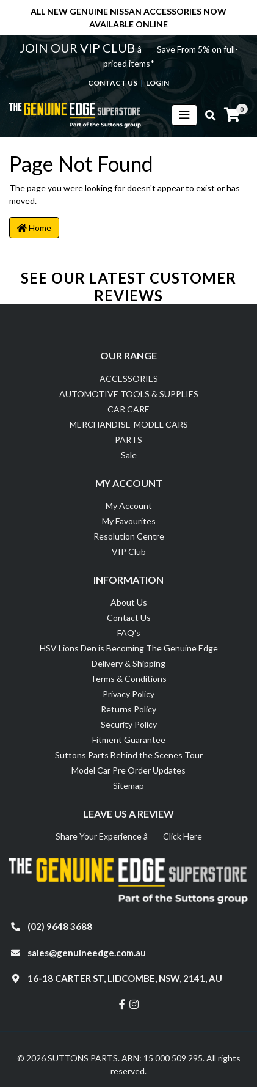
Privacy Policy (128, 694)
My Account (129, 505)
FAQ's (128, 633)
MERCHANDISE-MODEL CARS (129, 424)
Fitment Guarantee (128, 739)
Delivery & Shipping (128, 663)
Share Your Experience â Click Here (129, 836)
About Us (128, 602)
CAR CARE (128, 409)
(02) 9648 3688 (59, 926)
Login (157, 82)
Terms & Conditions (128, 678)
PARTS (128, 439)
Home (34, 227)
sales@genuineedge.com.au (86, 952)
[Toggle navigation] (184, 115)
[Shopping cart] (232, 114)
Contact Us (129, 617)
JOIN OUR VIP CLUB (78, 47)
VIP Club (129, 551)
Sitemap (128, 785)
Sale (129, 455)
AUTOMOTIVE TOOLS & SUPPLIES (128, 394)
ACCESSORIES (129, 378)
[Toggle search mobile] (206, 115)
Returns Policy (128, 709)
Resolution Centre (128, 536)
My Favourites (129, 521)
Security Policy (129, 724)
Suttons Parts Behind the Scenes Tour (129, 755)
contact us (112, 82)
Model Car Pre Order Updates (128, 770)
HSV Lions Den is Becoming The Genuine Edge (129, 648)
